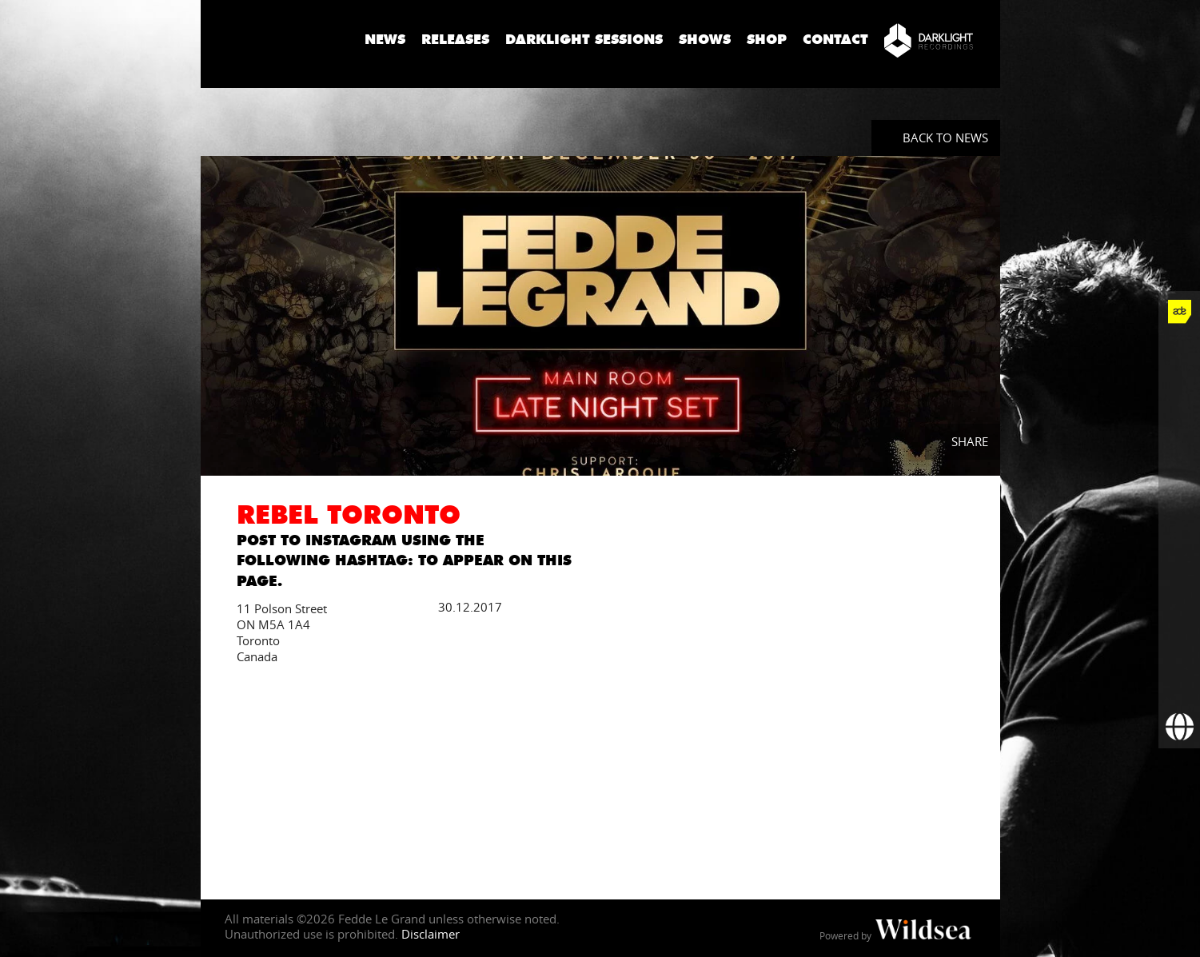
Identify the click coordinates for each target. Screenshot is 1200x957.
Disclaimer (430, 934)
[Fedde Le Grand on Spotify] (1179, 561)
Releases (455, 39)
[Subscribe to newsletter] (1179, 686)
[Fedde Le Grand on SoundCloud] (1179, 519)
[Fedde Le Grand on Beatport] (1179, 603)
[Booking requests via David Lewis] (1179, 727)
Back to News (945, 138)
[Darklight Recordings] (928, 40)
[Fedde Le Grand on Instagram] (1179, 436)
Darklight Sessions (584, 39)
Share (969, 441)
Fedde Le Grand (277, 39)
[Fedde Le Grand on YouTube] (1179, 478)
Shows (705, 39)
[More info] (1179, 644)
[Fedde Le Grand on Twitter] (1179, 395)
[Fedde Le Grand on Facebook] (1179, 353)
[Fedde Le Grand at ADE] (1179, 312)
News (385, 39)
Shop (767, 39)
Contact (835, 39)
